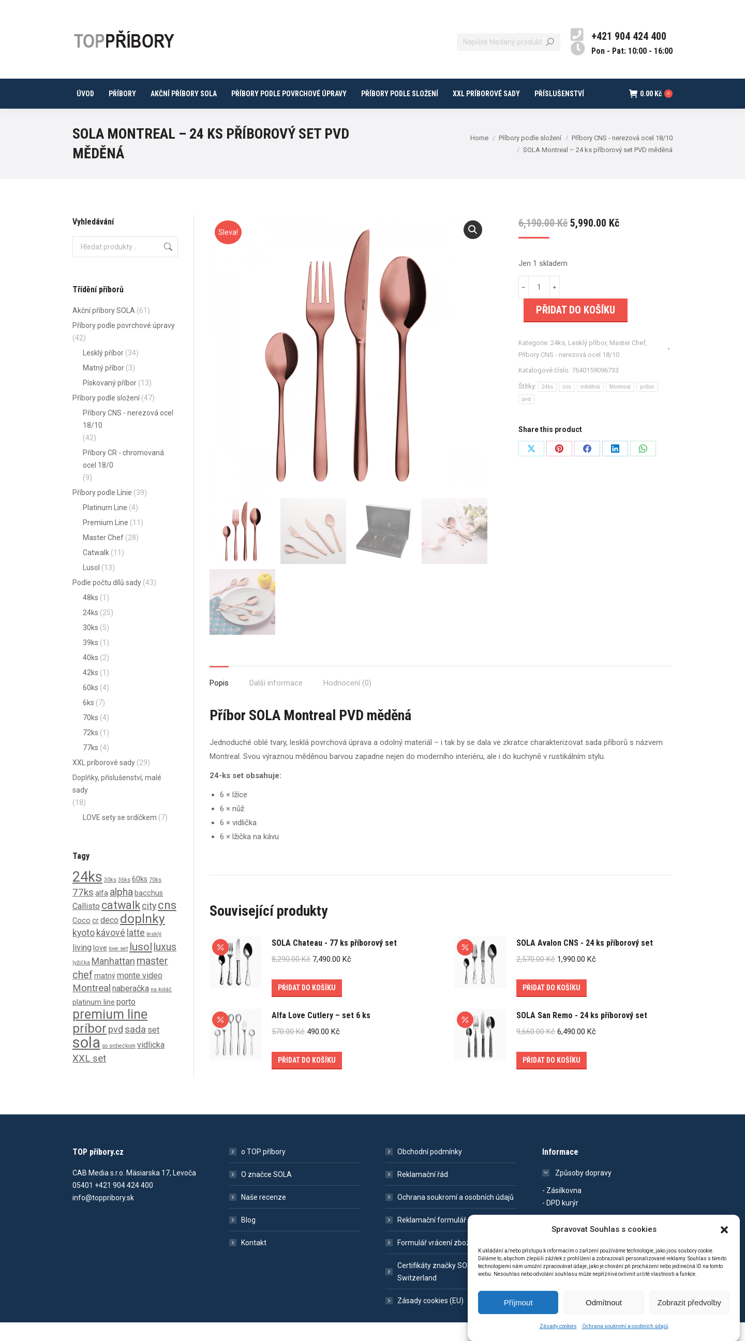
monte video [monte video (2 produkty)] (139, 994)
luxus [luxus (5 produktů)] (165, 966)
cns (566, 405)
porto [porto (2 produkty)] (126, 1020)
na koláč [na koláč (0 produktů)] (161, 1008)
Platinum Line (105, 526)
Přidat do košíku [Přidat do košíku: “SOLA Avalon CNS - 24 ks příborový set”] (551, 1006)
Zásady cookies (558, 1328)
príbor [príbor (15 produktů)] (89, 1046)
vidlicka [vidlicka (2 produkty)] (151, 1063)
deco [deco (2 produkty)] (109, 939)
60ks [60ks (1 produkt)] (139, 897)
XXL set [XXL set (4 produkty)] (89, 1077)
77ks (90, 766)
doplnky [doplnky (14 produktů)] (142, 937)
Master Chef (627, 361)
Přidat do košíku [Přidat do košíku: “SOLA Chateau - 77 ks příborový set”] (307, 1006)
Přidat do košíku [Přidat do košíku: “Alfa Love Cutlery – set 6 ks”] (307, 1079)
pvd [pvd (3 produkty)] (115, 1048)
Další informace (276, 701)
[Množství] (539, 305)
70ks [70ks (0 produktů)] (155, 898)
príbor (647, 405)
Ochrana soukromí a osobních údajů (625, 1328)
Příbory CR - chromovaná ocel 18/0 (123, 477)
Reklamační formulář (431, 1238)
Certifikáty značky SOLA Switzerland (436, 1290)
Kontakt (253, 1261)
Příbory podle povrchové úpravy (123, 344)
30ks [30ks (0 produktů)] (110, 898)
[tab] (219, 696)
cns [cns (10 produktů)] (167, 924)
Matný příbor (103, 386)
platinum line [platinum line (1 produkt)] (93, 1021)
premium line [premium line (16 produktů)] (109, 1032)
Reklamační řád (422, 1193)
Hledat (167, 265)
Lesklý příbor (587, 361)
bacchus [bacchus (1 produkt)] (149, 911)
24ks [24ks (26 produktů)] (87, 895)
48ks (90, 616)
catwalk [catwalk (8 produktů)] (120, 923)
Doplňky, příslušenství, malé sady (116, 802)
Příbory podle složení (106, 416)
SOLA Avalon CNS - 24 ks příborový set (584, 961)
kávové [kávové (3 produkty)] (110, 951)
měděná (590, 405)
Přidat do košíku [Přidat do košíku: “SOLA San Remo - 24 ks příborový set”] (551, 1079)
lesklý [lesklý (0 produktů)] (153, 952)
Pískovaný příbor (110, 401)
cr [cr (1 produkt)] (95, 939)
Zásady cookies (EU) (430, 1319)
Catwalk (96, 571)
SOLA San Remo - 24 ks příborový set (581, 1034)
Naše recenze (263, 1216)
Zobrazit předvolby (689, 1304)
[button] (724, 1231)
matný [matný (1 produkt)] (104, 994)
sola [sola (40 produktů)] (86, 1061)
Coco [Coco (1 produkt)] (81, 939)
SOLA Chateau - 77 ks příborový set (334, 961)
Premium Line (105, 541)
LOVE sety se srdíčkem (120, 836)
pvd (526, 418)
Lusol (91, 586)
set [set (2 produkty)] (153, 1048)
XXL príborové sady (103, 781)
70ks (90, 736)
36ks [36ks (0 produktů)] (124, 898)
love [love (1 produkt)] (100, 966)
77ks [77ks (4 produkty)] (83, 911)
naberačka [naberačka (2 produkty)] (130, 1007)
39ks (90, 661)
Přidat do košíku (575, 328)
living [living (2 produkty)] (82, 966)
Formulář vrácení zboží (434, 1261)
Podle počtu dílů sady (106, 601)
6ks (88, 721)
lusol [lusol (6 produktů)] (140, 965)
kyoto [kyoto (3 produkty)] (83, 951)
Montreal (620, 405)
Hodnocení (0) (347, 701)
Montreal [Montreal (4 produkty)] (91, 1006)
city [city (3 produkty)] (149, 924)
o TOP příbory (263, 1170)
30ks (90, 646)
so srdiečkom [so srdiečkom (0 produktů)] (119, 1064)
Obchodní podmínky (429, 1170)
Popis (219, 701)
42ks (90, 691)
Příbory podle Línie (102, 511)
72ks (90, 751)
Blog (248, 1238)
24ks (557, 361)
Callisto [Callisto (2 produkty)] (86, 925)
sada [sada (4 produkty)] (135, 1048)
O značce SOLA (266, 1193)
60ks (90, 706)
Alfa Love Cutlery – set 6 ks (321, 1034)
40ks (90, 676)
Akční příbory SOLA (103, 329)
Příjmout (518, 1304)
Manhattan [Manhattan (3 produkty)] (113, 980)
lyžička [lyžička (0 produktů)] (81, 981)
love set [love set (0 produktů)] (118, 967)
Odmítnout (604, 1304)
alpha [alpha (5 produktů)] (121, 911)
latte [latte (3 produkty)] (136, 951)
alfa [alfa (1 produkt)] (101, 911)
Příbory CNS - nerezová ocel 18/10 (568, 373)
